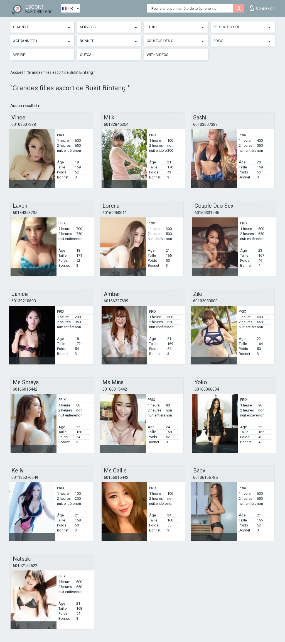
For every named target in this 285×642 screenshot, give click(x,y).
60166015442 (25, 389)
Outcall (87, 55)
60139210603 (23, 300)
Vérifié (19, 55)
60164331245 (207, 212)
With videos (157, 55)
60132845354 (116, 124)
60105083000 (205, 300)
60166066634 (207, 389)
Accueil (17, 72)
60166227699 (116, 300)
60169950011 (114, 212)
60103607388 (23, 124)
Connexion (262, 8)
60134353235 (25, 212)
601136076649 (24, 477)
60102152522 (25, 565)
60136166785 (205, 477)
